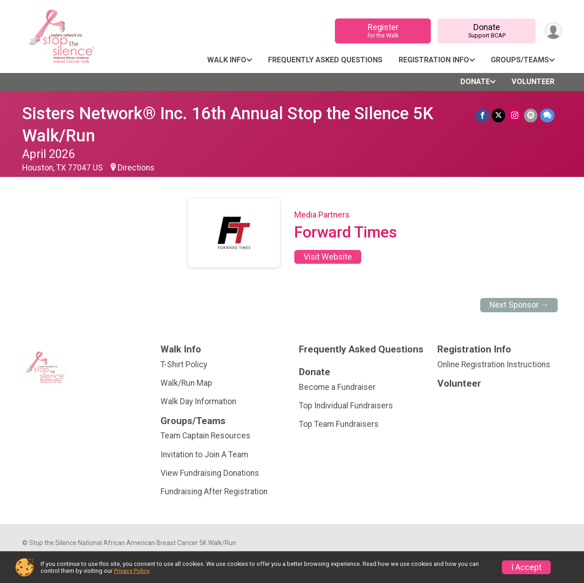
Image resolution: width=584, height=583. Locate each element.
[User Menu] (553, 30)
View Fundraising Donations (210, 473)
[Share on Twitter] (498, 115)
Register (383, 30)
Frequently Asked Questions (325, 59)
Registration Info (434, 59)
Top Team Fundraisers (339, 424)
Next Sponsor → (519, 305)
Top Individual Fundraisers (346, 405)
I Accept (526, 567)
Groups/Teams (520, 59)
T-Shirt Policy (184, 364)
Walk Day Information (198, 401)
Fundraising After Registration (214, 491)
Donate (487, 30)
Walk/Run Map (186, 383)
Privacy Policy (131, 570)
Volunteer (533, 81)
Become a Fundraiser (337, 387)
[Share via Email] (530, 115)
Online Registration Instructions (493, 364)
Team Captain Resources (205, 435)
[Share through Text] (547, 115)
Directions (136, 167)
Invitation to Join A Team (204, 454)
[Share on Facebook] (482, 115)
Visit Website (328, 256)
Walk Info (226, 59)
